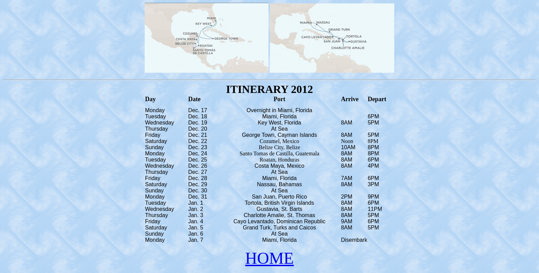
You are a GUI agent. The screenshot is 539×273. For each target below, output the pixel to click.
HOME (269, 258)
